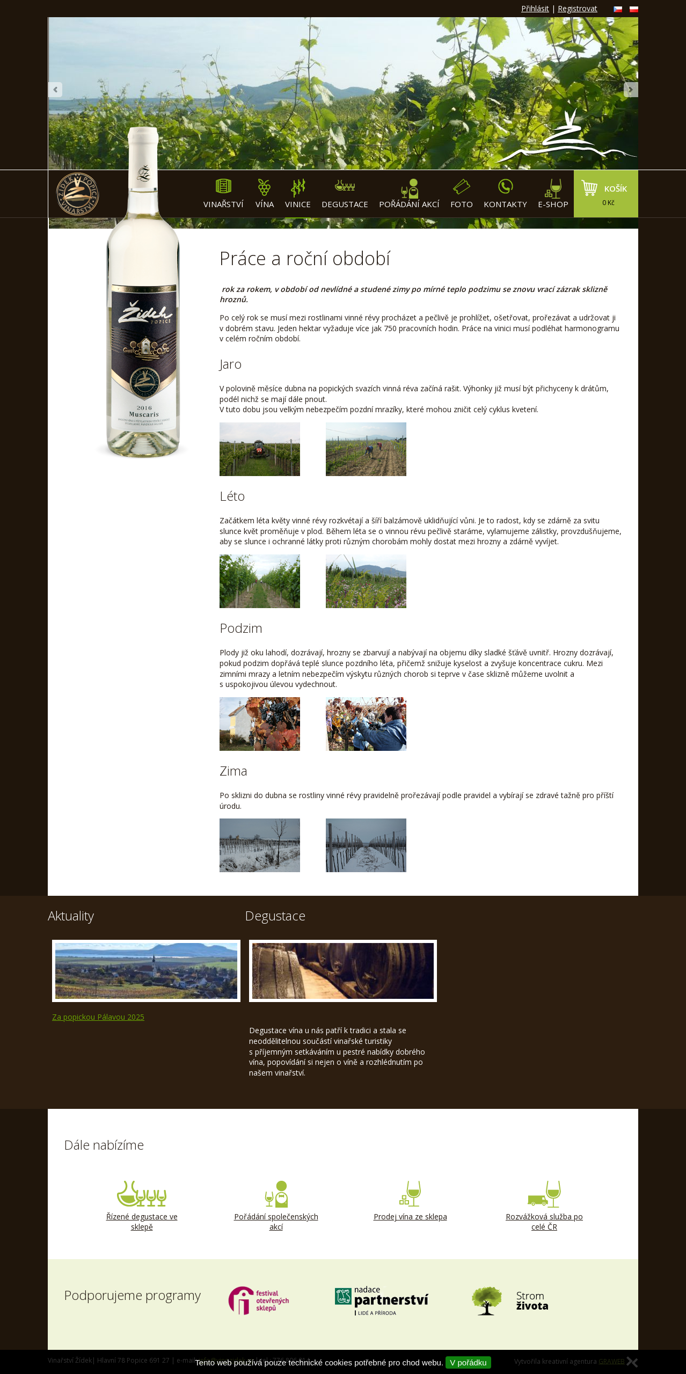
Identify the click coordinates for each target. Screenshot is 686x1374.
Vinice (298, 194)
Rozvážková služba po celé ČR (544, 1206)
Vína (264, 194)
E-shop (553, 194)
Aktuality (71, 915)
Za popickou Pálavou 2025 (98, 1017)
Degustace (345, 194)
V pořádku (468, 1362)
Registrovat (577, 8)
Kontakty (505, 194)
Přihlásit (535, 8)
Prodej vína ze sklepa (410, 1201)
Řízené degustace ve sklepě (141, 1206)
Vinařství (223, 194)
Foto (461, 194)
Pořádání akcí (409, 194)
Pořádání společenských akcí (276, 1206)
